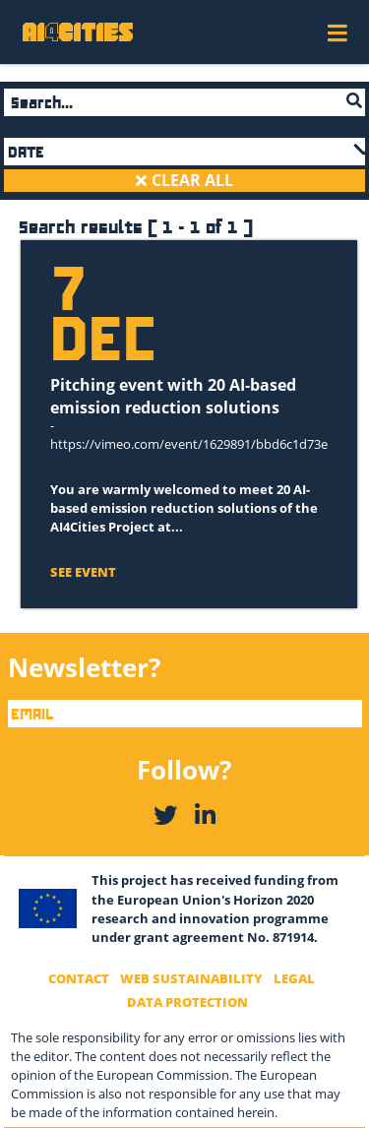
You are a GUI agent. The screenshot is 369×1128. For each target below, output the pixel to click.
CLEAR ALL (190, 180)
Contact (78, 978)
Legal (294, 978)
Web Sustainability (191, 978)
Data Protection (187, 1002)
